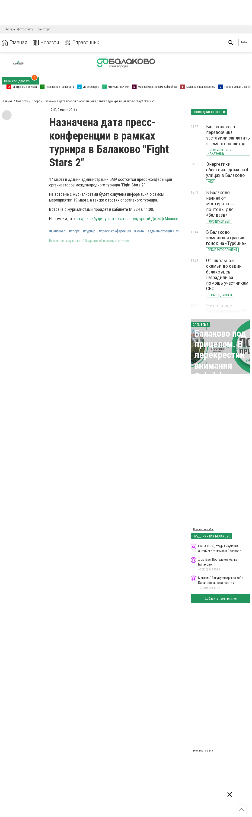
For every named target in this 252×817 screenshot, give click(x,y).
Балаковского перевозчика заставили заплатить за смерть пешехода (228, 135)
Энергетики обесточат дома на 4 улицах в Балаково (227, 169)
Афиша (10, 29)
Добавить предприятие (220, 598)
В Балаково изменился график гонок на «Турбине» (226, 237)
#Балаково (57, 231)
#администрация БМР (164, 231)
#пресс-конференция (115, 231)
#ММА (139, 231)
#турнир (89, 231)
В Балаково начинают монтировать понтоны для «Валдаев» (220, 204)
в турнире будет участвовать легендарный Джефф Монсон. (127, 218)
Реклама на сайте (203, 529)
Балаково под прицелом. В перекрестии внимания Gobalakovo (220, 355)
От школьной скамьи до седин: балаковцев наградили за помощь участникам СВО (227, 274)
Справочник (82, 42)
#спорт (74, 231)
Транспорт (43, 29)
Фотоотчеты (25, 29)
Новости (46, 42)
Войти (244, 42)
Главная (14, 42)
